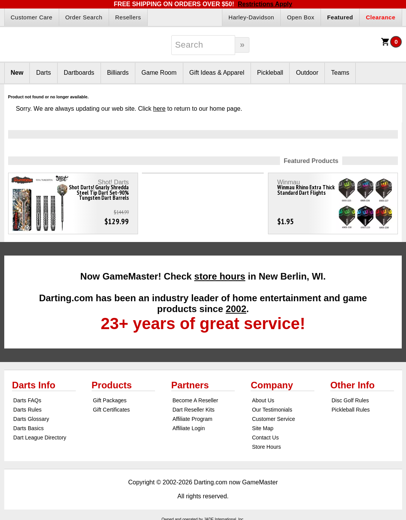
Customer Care (32, 17)
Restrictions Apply (265, 4)
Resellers (128, 17)
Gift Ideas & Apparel (216, 72)
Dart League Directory (39, 437)
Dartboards (79, 72)
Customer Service (273, 419)
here (159, 108)
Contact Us (265, 437)
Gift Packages (109, 400)
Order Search (83, 17)
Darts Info (33, 385)
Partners (190, 385)
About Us (263, 400)
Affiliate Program (192, 419)
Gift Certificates (111, 410)
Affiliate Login (188, 428)
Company (272, 385)
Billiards (118, 72)
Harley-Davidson (251, 17)
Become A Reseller (195, 400)
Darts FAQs (27, 400)
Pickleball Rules (350, 410)
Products (112, 385)
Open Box (300, 17)
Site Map (262, 428)
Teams (340, 72)
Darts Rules (27, 410)
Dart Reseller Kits (193, 410)
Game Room (159, 72)
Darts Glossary (31, 419)
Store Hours (266, 447)
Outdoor (307, 72)
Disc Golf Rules (349, 400)
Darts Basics (28, 428)
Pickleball (270, 72)
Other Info (352, 385)
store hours (219, 276)
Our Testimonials (272, 410)
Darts (43, 72)
